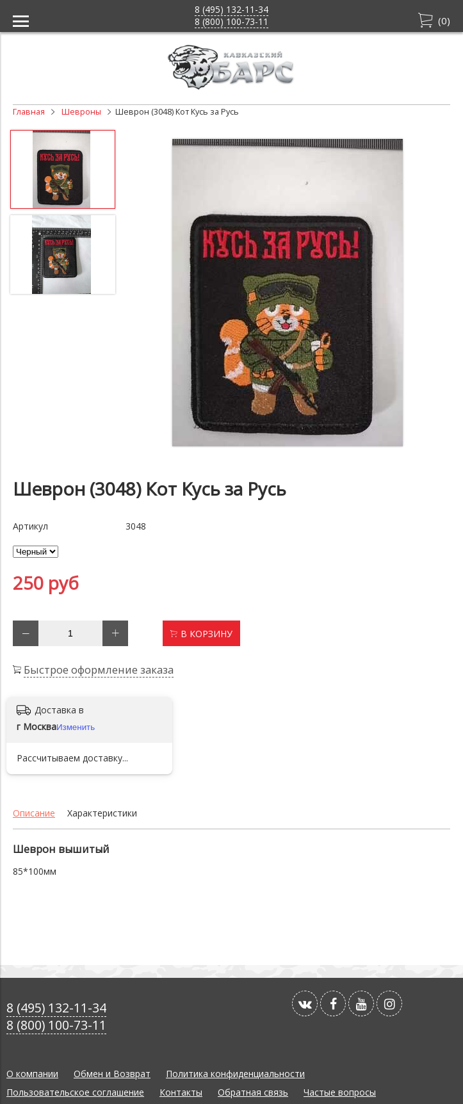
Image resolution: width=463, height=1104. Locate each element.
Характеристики (102, 813)
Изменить (75, 727)
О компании (32, 1073)
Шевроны (81, 111)
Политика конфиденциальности (235, 1073)
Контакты (180, 1092)
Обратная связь (253, 1092)
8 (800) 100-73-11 (231, 21)
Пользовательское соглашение (75, 1092)
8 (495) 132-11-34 (231, 9)
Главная (29, 111)
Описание (34, 813)
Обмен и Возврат (112, 1073)
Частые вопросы (340, 1092)
